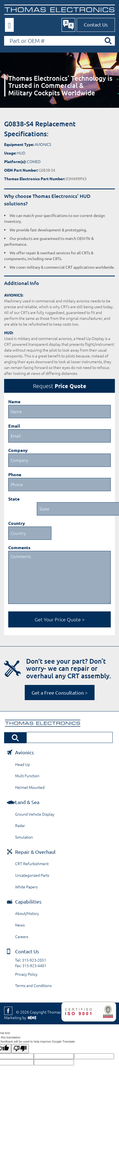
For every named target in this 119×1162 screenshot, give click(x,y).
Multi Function (27, 775)
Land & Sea (27, 802)
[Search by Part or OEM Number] (59, 41)
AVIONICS (43, 144)
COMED (34, 161)
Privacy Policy (26, 974)
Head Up (22, 764)
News (20, 925)
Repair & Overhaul (35, 852)
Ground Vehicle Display (34, 814)
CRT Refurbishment (32, 863)
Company (18, 450)
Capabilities (28, 901)
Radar (20, 825)
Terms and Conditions (33, 985)
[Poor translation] (20, 1048)
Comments (19, 547)
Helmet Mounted (30, 787)
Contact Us (96, 24)
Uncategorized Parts (32, 875)
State (14, 499)
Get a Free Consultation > (60, 692)
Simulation (24, 837)
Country (16, 523)
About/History (27, 913)
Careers (21, 936)
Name (14, 401)
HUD (21, 153)
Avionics (24, 752)
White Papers (26, 886)
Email (14, 426)
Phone (14, 474)
